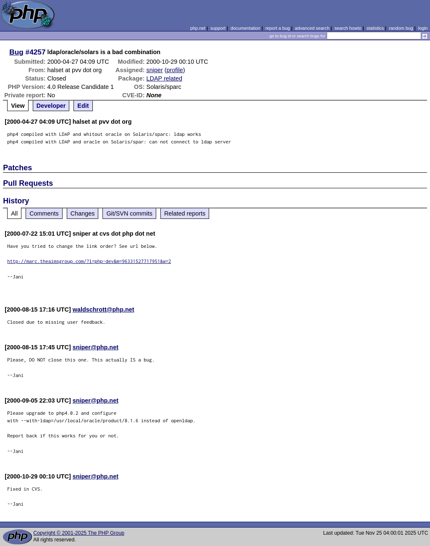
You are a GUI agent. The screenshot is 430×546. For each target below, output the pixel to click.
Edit (83, 105)
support (217, 28)
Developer (51, 105)
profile (175, 70)
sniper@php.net (95, 347)
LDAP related (164, 78)
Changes (83, 213)
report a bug (277, 28)
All (14, 213)
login (423, 28)
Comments (44, 213)
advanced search (312, 28)
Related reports (184, 213)
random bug (401, 28)
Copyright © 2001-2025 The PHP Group (78, 533)
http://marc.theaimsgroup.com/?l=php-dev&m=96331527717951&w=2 (89, 261)
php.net (197, 28)
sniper (155, 70)
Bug (16, 52)
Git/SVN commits (129, 213)
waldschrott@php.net (103, 309)
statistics (375, 28)
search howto (347, 28)
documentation (245, 28)
